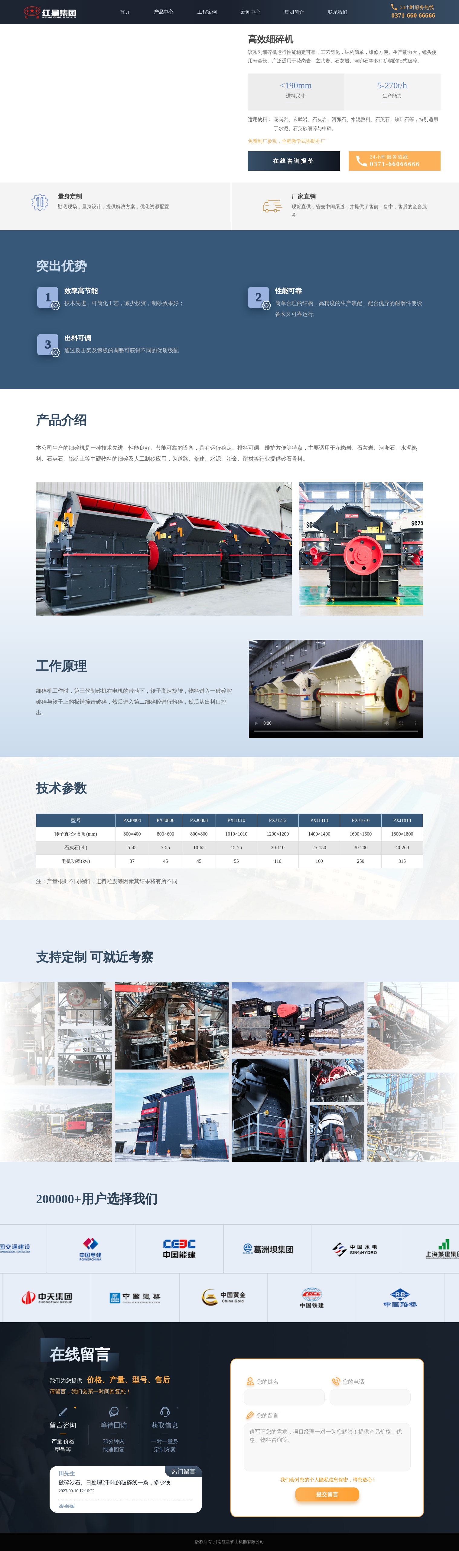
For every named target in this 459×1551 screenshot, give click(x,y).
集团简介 (294, 12)
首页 (125, 12)
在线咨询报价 (294, 161)
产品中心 (163, 12)
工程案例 (207, 12)
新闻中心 (250, 12)
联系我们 (337, 12)
